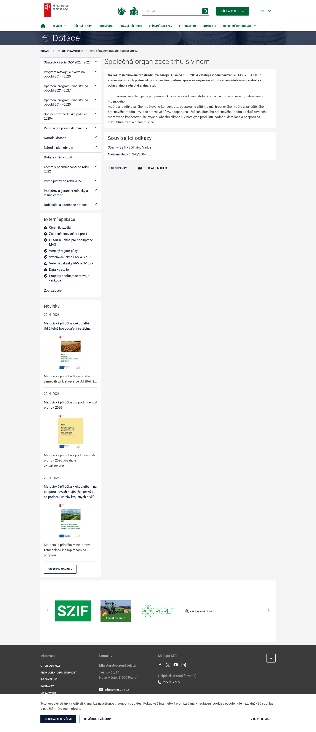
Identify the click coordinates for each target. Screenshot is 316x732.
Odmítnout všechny (98, 719)
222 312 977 (169, 682)
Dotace (45, 51)
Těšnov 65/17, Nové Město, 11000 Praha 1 (119, 675)
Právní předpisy (131, 26)
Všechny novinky (60, 569)
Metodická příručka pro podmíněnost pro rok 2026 (70, 404)
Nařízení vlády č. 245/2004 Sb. (129, 154)
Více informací (261, 719)
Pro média (106, 26)
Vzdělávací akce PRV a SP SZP (71, 257)
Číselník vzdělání (61, 227)
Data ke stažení (60, 270)
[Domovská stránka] (43, 26)
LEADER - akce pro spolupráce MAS (71, 242)
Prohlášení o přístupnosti (58, 672)
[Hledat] (175, 11)
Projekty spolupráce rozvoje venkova (69, 278)
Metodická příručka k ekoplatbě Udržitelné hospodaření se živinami (69, 325)
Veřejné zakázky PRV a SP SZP (71, 263)
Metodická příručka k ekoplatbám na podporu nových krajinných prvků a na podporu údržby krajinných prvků (70, 492)
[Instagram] (184, 666)
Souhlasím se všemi (58, 719)
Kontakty (209, 26)
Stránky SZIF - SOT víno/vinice (129, 147)
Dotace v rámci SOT (70, 51)
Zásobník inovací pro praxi (68, 234)
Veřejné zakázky (160, 26)
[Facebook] (160, 666)
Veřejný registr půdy (63, 251)
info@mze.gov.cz (114, 690)
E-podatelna (187, 26)
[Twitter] (168, 666)
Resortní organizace (237, 26)
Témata (57, 26)
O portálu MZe (50, 665)
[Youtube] (176, 666)
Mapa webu (48, 693)
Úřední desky (83, 26)
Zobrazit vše (53, 290)
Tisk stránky (118, 168)
